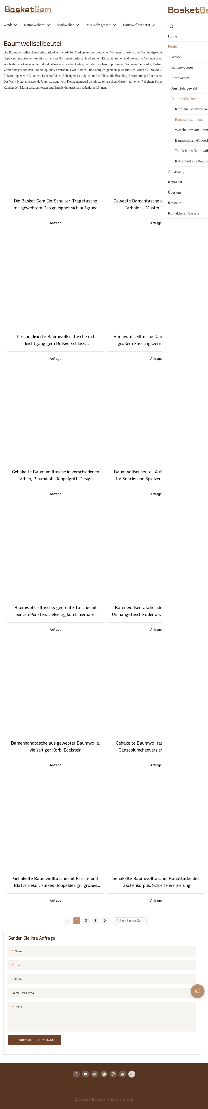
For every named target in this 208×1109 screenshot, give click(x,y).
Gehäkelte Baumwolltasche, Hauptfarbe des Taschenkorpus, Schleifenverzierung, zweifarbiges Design (155, 882)
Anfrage (55, 223)
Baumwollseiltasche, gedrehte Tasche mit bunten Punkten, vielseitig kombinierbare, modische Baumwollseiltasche (55, 611)
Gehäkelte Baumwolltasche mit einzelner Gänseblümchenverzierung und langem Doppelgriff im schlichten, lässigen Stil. (156, 746)
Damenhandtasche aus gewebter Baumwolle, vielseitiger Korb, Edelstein (55, 746)
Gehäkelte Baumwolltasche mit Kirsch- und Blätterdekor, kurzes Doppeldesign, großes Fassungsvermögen (55, 882)
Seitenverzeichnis (121, 1099)
